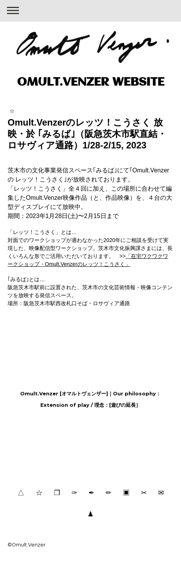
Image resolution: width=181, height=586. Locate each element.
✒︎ (91, 493)
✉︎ (161, 493)
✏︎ (108, 493)
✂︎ (144, 493)
